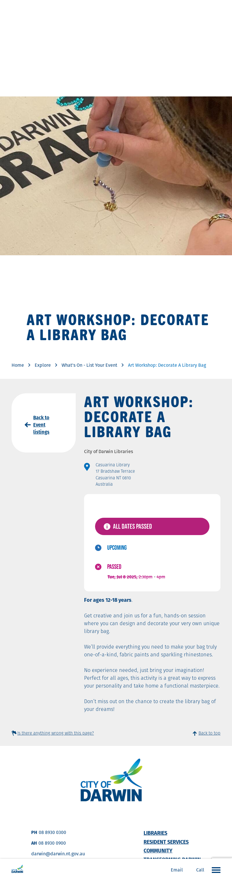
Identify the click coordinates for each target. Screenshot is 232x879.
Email (177, 870)
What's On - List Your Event (89, 365)
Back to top (209, 733)
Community (158, 850)
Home (18, 365)
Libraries (155, 833)
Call (200, 870)
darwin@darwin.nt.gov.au (58, 853)
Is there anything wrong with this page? (55, 733)
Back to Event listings (41, 424)
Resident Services (166, 842)
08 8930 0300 (52, 832)
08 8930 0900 (52, 843)
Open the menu (214, 869)
